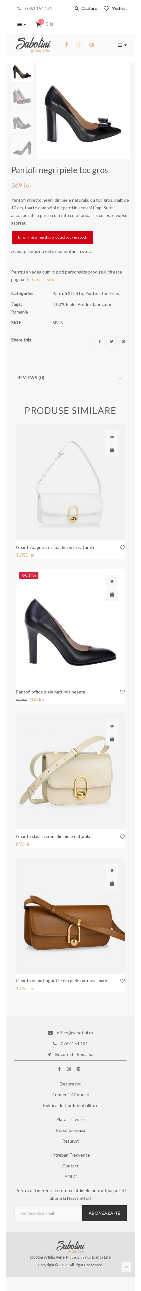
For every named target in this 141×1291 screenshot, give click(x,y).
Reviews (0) (30, 377)
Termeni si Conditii (70, 1094)
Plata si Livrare (70, 1119)
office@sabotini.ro (70, 1032)
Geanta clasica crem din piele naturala (53, 836)
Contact (70, 1165)
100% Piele (64, 304)
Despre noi (70, 1083)
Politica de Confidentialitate (70, 1105)
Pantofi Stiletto (67, 293)
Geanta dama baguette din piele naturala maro (61, 980)
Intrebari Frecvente (70, 1155)
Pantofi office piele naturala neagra (50, 691)
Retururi (70, 1141)
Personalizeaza (39, 279)
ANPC (70, 1176)
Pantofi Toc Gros (102, 293)
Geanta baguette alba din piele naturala (55, 547)
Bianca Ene (101, 1257)
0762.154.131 (34, 8)
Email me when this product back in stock (52, 237)
